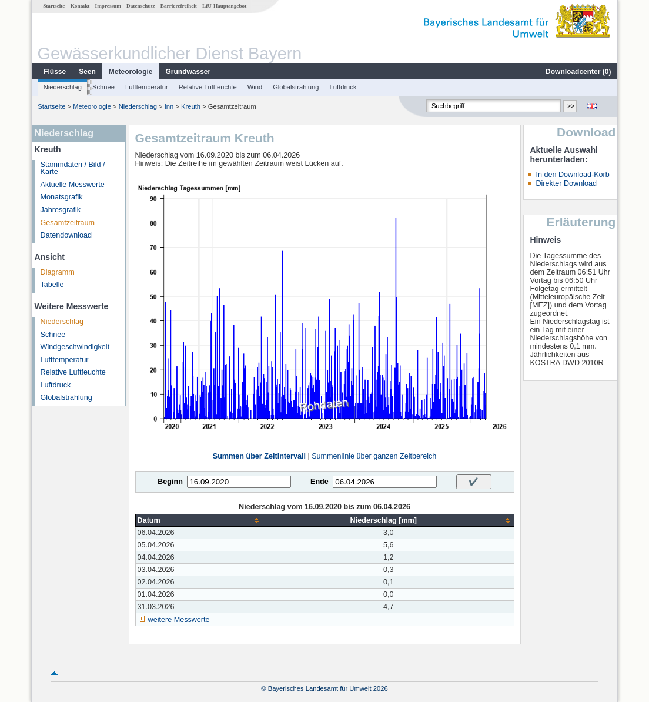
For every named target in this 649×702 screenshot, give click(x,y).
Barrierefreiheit (178, 6)
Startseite (54, 6)
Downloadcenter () (578, 72)
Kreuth (190, 106)
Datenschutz (140, 6)
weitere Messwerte (179, 620)
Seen (87, 72)
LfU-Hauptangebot (224, 6)
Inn (169, 106)
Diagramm (58, 272)
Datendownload (66, 235)
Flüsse (55, 72)
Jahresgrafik (61, 210)
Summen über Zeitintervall (259, 456)
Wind (255, 87)
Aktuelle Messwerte (73, 184)
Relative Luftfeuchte (208, 87)
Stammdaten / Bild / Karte (73, 168)
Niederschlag (63, 87)
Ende (319, 481)
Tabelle (52, 284)
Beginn (170, 481)
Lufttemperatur (146, 87)
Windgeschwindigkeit (75, 347)
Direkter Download (566, 183)
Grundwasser (188, 72)
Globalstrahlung (296, 87)
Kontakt (80, 6)
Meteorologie (131, 72)
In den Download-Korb (572, 175)
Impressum (108, 6)
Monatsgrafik (62, 197)
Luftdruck (343, 87)
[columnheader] (199, 520)
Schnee (103, 87)
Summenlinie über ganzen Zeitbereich (374, 456)
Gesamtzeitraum (68, 223)
